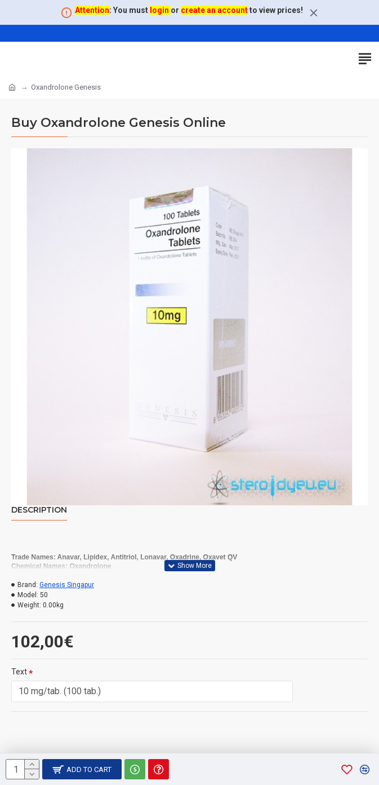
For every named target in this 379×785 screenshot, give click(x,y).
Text (19, 671)
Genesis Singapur (66, 585)
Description (39, 510)
